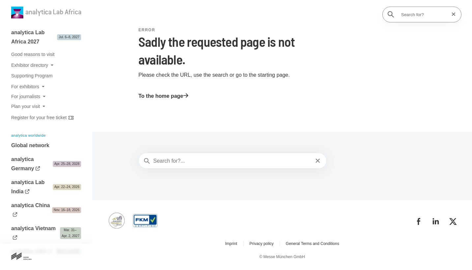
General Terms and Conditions (312, 243)
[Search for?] (424, 14)
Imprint (231, 243)
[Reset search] (451, 14)
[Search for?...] (231, 161)
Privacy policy (262, 243)
